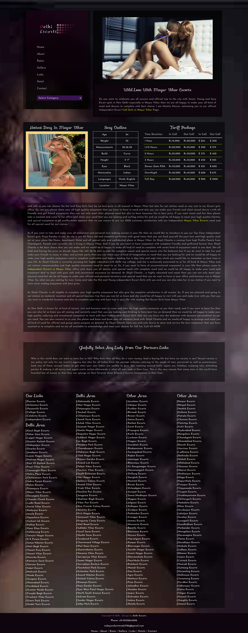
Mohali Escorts (186, 459)
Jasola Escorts (35, 514)
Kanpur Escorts (137, 542)
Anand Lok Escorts (88, 463)
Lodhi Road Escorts (38, 503)
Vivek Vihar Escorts (89, 488)
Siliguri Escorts (187, 593)
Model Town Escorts (38, 604)
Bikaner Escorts (187, 553)
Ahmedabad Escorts (190, 441)
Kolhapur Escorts (138, 506)
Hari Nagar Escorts (89, 477)
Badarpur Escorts (37, 510)
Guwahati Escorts (138, 445)
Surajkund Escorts (88, 539)
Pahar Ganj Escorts (38, 434)
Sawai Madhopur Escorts (142, 495)
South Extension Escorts (91, 474)
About (41, 54)
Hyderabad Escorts (189, 430)
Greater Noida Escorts (40, 590)
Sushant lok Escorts (38, 521)
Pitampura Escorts (37, 488)
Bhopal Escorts (186, 405)
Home (94, 631)
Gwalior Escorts (187, 517)
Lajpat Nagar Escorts (40, 438)
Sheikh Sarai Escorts (89, 535)
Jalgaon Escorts (137, 502)
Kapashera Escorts (38, 517)
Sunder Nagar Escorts (90, 600)
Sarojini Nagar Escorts (40, 535)
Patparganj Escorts (89, 408)
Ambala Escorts (187, 546)
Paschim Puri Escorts (90, 492)
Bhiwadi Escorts (137, 412)
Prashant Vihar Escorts (40, 597)
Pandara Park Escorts (90, 445)
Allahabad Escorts (189, 463)
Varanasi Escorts (188, 466)
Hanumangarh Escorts (141, 470)
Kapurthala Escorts (189, 481)
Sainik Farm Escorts (89, 419)
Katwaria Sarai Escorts (40, 561)
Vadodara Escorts (188, 502)
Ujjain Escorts (186, 557)
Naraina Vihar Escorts (91, 553)
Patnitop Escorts (187, 423)
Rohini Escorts (35, 485)
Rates (40, 61)
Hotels (141, 631)
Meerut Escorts (187, 470)
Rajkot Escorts (136, 455)
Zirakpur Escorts (137, 510)
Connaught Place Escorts (41, 470)
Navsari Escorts (36, 564)
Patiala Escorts (187, 416)
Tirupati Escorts (187, 492)
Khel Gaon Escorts (88, 546)
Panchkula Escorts (138, 560)
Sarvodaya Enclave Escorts (93, 564)
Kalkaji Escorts (35, 524)
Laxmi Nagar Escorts (39, 456)
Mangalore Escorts (189, 531)
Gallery (41, 68)
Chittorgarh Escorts (189, 499)
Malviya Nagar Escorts (40, 459)
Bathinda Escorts (188, 455)
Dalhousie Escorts (188, 575)
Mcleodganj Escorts (139, 488)
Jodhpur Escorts (187, 549)
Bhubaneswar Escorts (140, 448)
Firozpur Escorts (187, 484)
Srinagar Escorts (137, 517)
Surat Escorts (135, 427)
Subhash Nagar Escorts (91, 437)
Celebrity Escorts (37, 416)
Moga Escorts (186, 477)
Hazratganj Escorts (139, 539)
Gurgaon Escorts (36, 579)
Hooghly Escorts (187, 600)
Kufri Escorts (185, 427)
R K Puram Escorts (38, 539)
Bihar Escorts (186, 506)
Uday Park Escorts (88, 604)
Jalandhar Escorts (138, 586)
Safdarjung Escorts (38, 532)
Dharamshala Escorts (140, 557)
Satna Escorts (136, 419)
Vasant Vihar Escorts (39, 553)
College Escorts (36, 412)
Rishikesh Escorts (138, 564)
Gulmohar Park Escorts (91, 571)
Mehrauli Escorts (36, 571)
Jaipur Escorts (136, 593)
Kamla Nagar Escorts (90, 430)
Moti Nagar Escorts (89, 405)
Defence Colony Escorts (91, 481)
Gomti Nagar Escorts (140, 553)
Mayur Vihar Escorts (196, 220)
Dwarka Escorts (36, 449)
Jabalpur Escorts (188, 513)
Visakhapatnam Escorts (192, 495)
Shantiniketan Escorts (90, 549)
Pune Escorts (135, 582)
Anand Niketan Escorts (91, 575)
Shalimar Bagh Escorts (91, 499)
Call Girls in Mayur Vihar (137, 110)
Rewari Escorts (136, 416)
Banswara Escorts (138, 531)
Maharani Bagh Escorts (91, 452)
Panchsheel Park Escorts (92, 568)
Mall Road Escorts (88, 524)
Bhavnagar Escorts (139, 546)
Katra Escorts (186, 589)
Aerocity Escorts (87, 510)
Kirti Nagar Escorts (89, 513)
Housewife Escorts (37, 408)
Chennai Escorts (187, 419)
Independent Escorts (39, 419)
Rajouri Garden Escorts (91, 459)
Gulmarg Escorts (188, 568)
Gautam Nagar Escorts (91, 427)
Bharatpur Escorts (138, 463)
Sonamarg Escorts (188, 578)
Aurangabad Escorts (140, 452)
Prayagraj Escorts (138, 430)
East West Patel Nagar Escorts (96, 589)
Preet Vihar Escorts (38, 467)
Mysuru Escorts (136, 535)
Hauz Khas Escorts (38, 528)
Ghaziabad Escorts (38, 582)
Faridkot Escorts (187, 582)
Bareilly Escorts (137, 528)
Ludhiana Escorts (188, 452)
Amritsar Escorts (188, 448)
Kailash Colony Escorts (91, 578)
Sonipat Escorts (137, 492)
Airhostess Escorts (37, 405)
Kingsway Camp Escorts (91, 521)
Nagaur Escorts (137, 499)
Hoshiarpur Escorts (189, 474)
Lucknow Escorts (137, 437)
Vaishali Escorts (87, 412)
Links (40, 75)
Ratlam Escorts (136, 423)
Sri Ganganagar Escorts (142, 466)
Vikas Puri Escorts (88, 502)
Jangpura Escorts (87, 495)
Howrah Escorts (187, 564)
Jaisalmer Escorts (138, 401)
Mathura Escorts (137, 578)
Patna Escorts (186, 539)
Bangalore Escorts (188, 434)
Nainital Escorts (137, 481)
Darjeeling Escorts (189, 571)
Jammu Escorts (136, 521)
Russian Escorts (36, 401)
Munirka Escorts (36, 557)
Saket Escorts (35, 568)
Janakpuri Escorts (37, 452)
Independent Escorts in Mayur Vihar (49, 269)
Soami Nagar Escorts (90, 560)
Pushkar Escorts (137, 408)
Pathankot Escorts (138, 513)
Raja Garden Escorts (90, 586)
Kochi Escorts (135, 434)
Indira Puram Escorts (39, 481)
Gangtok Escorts (137, 477)
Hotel (40, 81)
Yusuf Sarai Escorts (89, 531)
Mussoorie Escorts (138, 524)
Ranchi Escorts (186, 445)
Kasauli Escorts (187, 596)
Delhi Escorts (139, 616)
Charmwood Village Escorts (94, 542)
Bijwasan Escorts (87, 582)
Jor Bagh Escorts (87, 441)
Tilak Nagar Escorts (89, 455)
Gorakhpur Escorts (189, 542)
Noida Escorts (35, 575)
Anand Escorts (186, 604)
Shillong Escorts (137, 474)
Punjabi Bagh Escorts (39, 593)
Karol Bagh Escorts (38, 430)
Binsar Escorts (136, 484)
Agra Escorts (135, 575)
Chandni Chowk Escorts (40, 499)
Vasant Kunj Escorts (38, 550)
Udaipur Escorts (137, 405)
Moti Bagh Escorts (37, 546)
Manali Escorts (136, 568)
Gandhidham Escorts (190, 524)
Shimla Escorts (136, 604)
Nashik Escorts (186, 408)
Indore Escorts (136, 600)
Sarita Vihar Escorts (39, 506)
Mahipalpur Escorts (38, 445)
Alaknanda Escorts (88, 401)
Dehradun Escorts (138, 596)
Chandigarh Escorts (189, 437)
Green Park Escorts (38, 600)
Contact (42, 88)
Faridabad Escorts (37, 586)
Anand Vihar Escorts (90, 484)
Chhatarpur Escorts (89, 416)
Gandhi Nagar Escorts (141, 549)
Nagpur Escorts (137, 441)
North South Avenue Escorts (94, 593)
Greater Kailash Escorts (41, 441)
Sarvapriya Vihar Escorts (92, 557)
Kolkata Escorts (187, 412)
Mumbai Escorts (137, 589)
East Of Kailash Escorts (41, 463)
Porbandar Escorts (189, 528)
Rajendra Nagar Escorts (92, 434)
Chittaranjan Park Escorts (42, 477)
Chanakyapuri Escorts (90, 448)
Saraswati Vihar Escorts (91, 517)
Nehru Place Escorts (39, 474)
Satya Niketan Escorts (40, 543)
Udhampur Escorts (189, 586)
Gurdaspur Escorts (189, 510)
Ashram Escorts (86, 596)
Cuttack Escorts (187, 560)
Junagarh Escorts (188, 521)
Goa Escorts (135, 571)
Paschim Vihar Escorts (90, 470)
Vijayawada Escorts (189, 488)
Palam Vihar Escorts (89, 466)
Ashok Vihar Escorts (89, 423)
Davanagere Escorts (190, 535)
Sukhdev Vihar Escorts (91, 528)
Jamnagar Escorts (138, 459)
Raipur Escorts (186, 401)
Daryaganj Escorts (38, 496)
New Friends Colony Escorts (94, 506)
